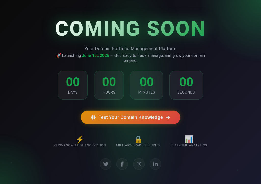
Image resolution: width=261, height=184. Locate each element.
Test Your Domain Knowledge (130, 119)
